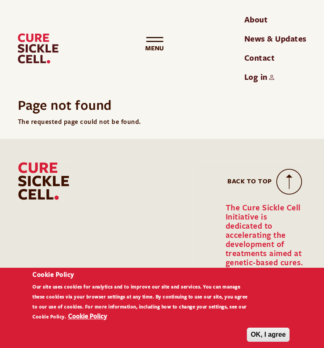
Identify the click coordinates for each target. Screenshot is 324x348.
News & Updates (275, 38)
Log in (256, 77)
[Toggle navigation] (155, 48)
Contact (259, 57)
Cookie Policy (87, 321)
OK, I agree (268, 339)
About (256, 19)
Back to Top (249, 181)
